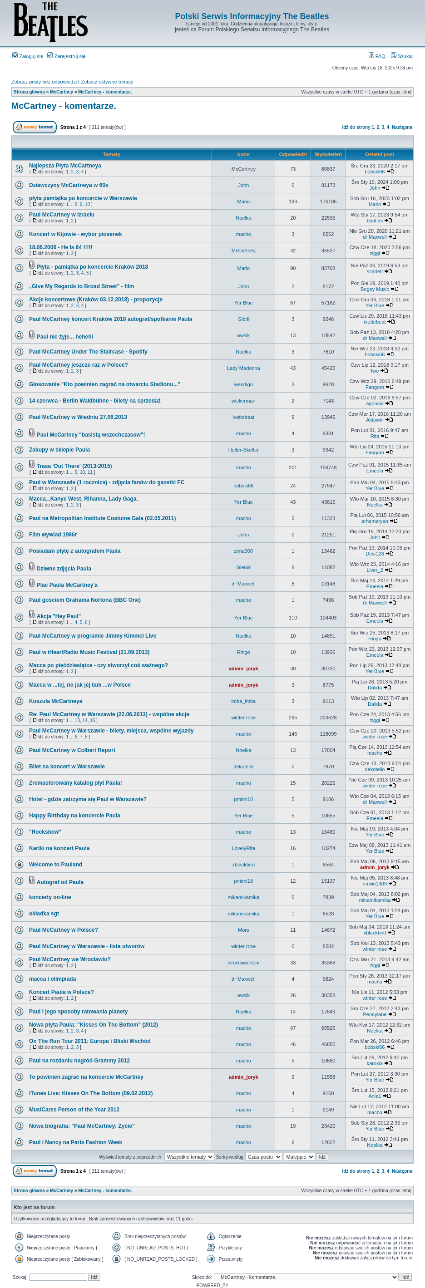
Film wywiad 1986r (53, 534)
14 (85, 720)
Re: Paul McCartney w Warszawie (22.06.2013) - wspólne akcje (109, 714)
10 (87, 204)
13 (77, 720)
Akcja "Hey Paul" (59, 616)
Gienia (243, 567)
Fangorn (375, 387)
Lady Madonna (243, 368)
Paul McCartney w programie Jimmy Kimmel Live (92, 636)
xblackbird (243, 864)
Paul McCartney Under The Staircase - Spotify (88, 352)
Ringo (374, 638)
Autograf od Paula (60, 882)
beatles (375, 220)
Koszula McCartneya (55, 701)
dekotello (243, 766)
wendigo (243, 384)
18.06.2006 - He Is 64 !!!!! (60, 247)
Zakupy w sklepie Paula (59, 450)
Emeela (374, 470)
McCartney (61, 91)
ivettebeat (375, 321)
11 (90, 472)
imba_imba (243, 701)
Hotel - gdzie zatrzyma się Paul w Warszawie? (88, 799)
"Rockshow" (45, 832)
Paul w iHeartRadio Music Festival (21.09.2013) (89, 652)
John (243, 185)
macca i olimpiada (52, 979)
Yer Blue (243, 302)
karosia (375, 1063)
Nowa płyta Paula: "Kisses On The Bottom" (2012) (93, 1025)
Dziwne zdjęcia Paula (64, 568)
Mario (243, 201)
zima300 (243, 551)
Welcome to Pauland (55, 864)
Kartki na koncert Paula (59, 848)
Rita (375, 436)
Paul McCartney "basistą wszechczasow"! (91, 435)
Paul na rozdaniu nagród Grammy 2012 (79, 1060)
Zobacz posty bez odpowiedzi (44, 81)
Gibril (243, 319)
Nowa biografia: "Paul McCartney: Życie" (82, 1126)
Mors (243, 930)
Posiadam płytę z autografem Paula (74, 551)
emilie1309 (375, 883)
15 (92, 720)
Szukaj (402, 56)
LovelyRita (243, 848)
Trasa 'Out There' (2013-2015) (74, 466)
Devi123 (375, 553)
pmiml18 (243, 799)
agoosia (375, 403)
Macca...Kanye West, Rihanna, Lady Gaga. (83, 499)
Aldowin (375, 420)
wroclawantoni (243, 962)
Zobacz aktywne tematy (107, 81)
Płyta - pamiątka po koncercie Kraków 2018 (92, 267)
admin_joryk (243, 668)
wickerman (244, 400)
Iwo (375, 371)
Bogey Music (375, 289)
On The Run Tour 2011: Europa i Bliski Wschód (90, 1041)
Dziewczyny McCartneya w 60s (69, 185)
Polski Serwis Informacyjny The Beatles (252, 16)
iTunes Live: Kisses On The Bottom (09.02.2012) (91, 1093)
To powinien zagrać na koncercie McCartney (86, 1077)
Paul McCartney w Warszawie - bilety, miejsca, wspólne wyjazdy (111, 731)
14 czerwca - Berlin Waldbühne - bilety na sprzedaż (95, 401)
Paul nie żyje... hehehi (65, 337)
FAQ (377, 56)
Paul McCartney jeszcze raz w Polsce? (78, 365)
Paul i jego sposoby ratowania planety (78, 1011)
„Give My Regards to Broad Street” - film (81, 286)
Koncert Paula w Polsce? (61, 992)
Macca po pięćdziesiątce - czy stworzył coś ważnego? (98, 665)
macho (243, 234)
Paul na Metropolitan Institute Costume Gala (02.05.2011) (102, 518)
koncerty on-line (50, 897)
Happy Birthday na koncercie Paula (74, 815)
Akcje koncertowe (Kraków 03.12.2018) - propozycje (96, 299)
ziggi (375, 253)
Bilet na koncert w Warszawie (67, 766)
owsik (243, 335)
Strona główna (29, 91)
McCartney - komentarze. (105, 91)
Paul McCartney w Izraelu (61, 214)
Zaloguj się (27, 56)
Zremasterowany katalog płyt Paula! (75, 783)
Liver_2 (374, 570)
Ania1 (374, 1096)
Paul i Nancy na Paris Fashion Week (75, 1142)
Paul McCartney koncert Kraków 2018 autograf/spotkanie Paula (110, 319)
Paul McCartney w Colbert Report (72, 750)
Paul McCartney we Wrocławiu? (70, 959)
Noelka (243, 218)
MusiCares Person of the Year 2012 (74, 1109)
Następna (402, 127)
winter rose (243, 717)
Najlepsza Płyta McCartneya (65, 165)
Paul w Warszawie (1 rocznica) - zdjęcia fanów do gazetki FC (106, 482)
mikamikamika (243, 897)
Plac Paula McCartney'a (67, 585)
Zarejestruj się (66, 56)
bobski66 (375, 171)
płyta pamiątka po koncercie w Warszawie (83, 198)
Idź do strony (356, 127)
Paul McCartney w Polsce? (63, 930)
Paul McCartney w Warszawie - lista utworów (86, 946)
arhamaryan (374, 521)
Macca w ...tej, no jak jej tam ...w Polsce (80, 685)
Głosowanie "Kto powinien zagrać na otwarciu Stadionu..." (104, 384)
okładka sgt (44, 913)
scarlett (375, 271)
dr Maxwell (375, 237)
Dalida (375, 687)
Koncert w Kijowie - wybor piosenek (75, 234)
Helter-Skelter (243, 449)
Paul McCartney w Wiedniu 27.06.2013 (78, 417)
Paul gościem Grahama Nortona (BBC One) (85, 600)
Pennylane (374, 1014)
